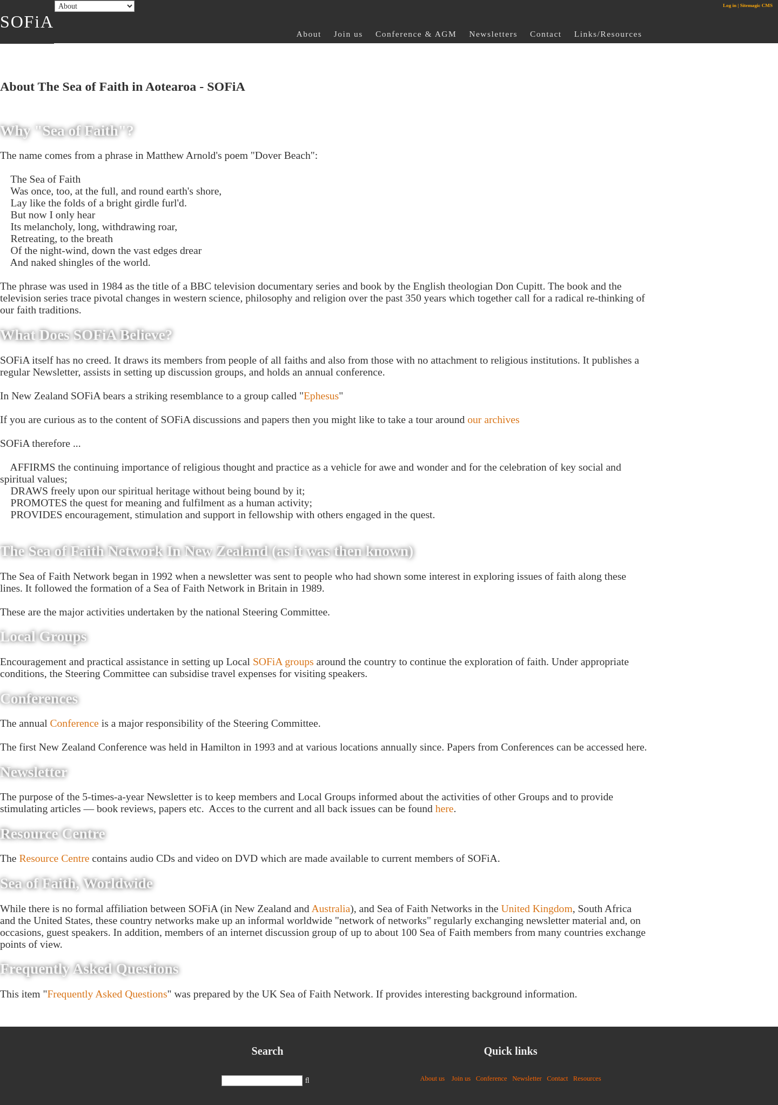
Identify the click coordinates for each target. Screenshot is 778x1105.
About (309, 33)
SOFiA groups (283, 661)
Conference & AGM (416, 33)
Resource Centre (54, 858)
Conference (74, 723)
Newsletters (493, 33)
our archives (493, 419)
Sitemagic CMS (756, 5)
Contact (546, 33)
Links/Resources (608, 33)
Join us (348, 33)
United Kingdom (536, 908)
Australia (330, 908)
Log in (729, 5)
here (444, 808)
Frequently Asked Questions (107, 994)
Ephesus (321, 395)
